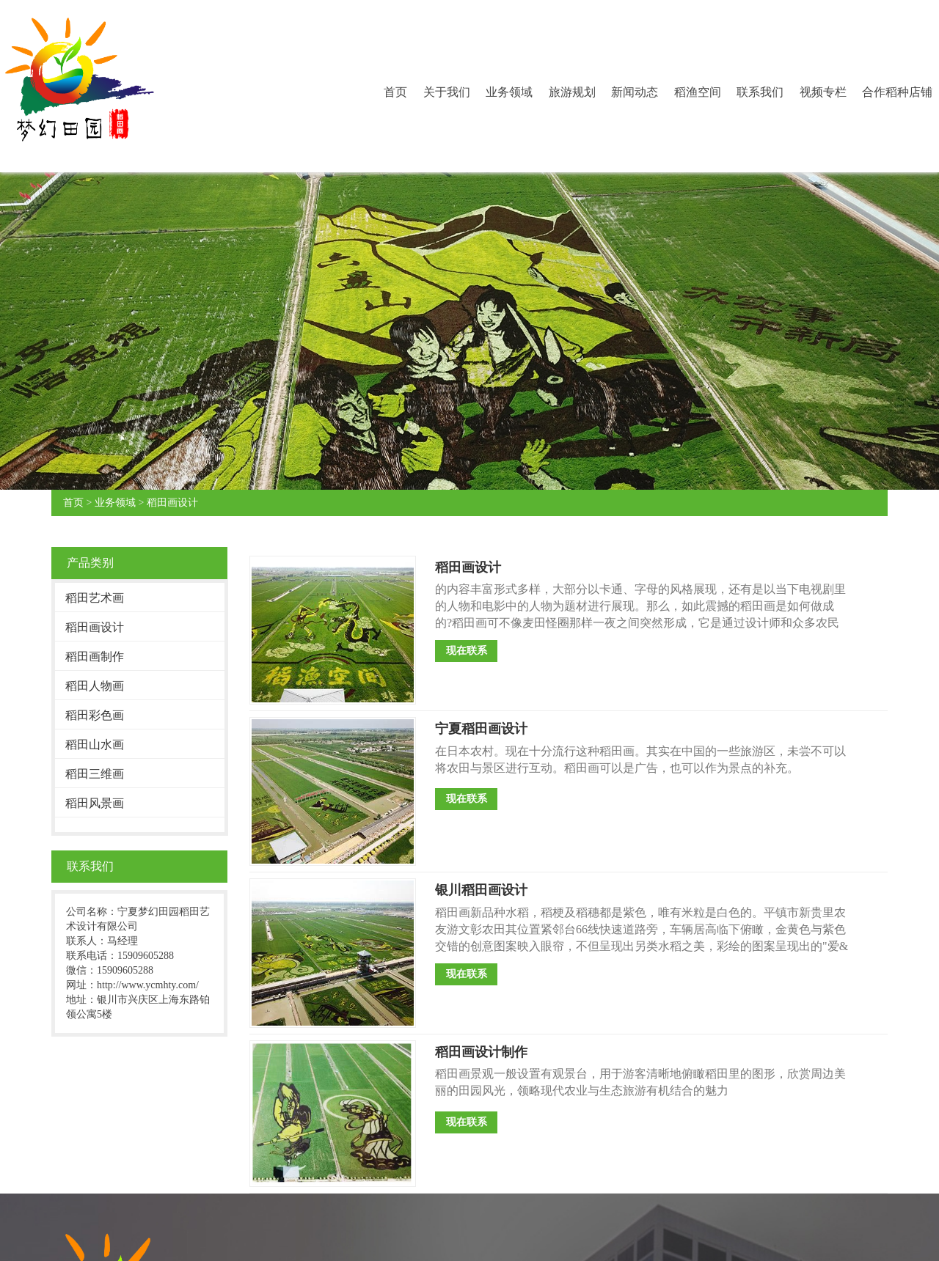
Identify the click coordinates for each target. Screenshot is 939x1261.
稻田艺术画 (94, 598)
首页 (395, 92)
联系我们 (760, 92)
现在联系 (466, 650)
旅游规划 (572, 92)
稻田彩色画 (94, 715)
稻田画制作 (94, 656)
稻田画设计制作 (481, 1052)
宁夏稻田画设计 (481, 728)
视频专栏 (823, 92)
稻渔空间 (697, 92)
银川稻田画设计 (481, 890)
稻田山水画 (94, 744)
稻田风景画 (94, 803)
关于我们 (446, 92)
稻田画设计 (172, 502)
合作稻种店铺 (897, 92)
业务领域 (509, 92)
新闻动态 (634, 92)
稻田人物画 (94, 686)
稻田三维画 (94, 774)
